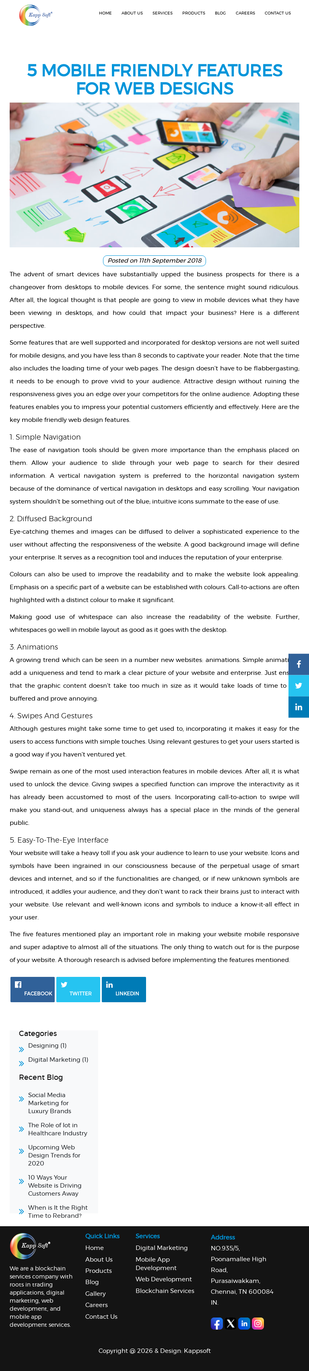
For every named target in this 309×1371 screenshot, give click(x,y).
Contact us (278, 13)
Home (105, 13)
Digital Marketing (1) (58, 1060)
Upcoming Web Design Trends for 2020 (54, 1156)
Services (162, 13)
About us (132, 13)
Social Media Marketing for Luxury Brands (49, 1103)
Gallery (95, 1294)
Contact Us (101, 1317)
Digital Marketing (162, 1248)
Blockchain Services (165, 1291)
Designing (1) (47, 1046)
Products (193, 13)
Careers (245, 13)
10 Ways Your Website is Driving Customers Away (55, 1186)
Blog (220, 13)
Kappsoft (197, 1351)
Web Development (164, 1279)
